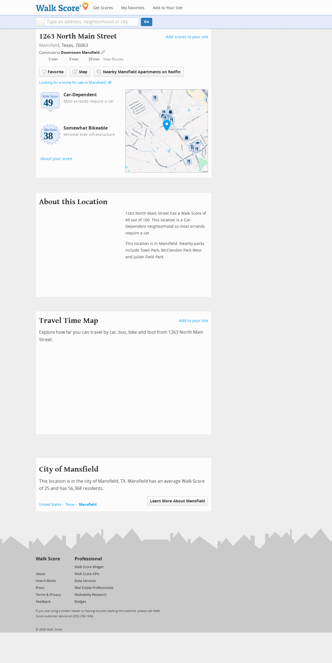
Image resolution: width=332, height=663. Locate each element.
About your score (56, 158)
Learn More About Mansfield (177, 501)
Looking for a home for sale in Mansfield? (73, 82)
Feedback (43, 602)
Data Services (85, 581)
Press (40, 588)
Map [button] (80, 71)
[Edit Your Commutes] (103, 51)
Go (146, 21)
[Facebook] (47, 566)
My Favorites (133, 8)
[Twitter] (39, 566)
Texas (70, 504)
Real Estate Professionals (94, 588)
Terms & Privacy (48, 595)
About (40, 574)
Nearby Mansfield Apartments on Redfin (139, 71)
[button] (40, 21)
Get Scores (103, 8)
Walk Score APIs (87, 574)
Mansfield (49, 45)
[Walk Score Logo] (62, 6)
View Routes (113, 59)
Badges (80, 602)
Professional (88, 558)
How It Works (46, 581)
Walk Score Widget (89, 567)
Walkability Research (91, 595)
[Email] (56, 566)
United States (50, 504)
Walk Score (48, 558)
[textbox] (91, 21)
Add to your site (193, 320)
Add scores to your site (187, 37)
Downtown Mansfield (80, 52)
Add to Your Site (168, 8)
